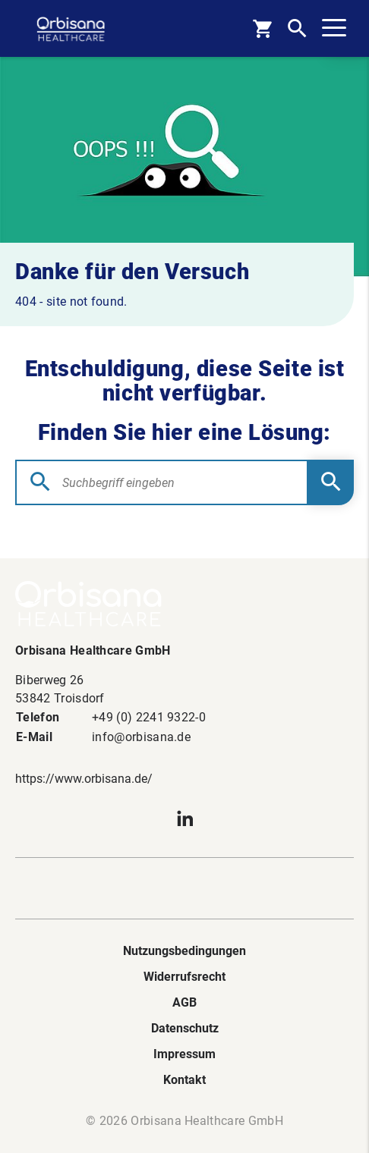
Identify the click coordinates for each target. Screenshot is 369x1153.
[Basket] (262, 28)
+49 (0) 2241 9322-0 (149, 717)
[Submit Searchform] (331, 482)
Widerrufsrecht (185, 976)
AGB (184, 1002)
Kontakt (184, 1080)
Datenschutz (185, 1028)
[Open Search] (297, 28)
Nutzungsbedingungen (184, 951)
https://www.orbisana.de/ (84, 778)
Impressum (184, 1054)
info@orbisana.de (141, 737)
